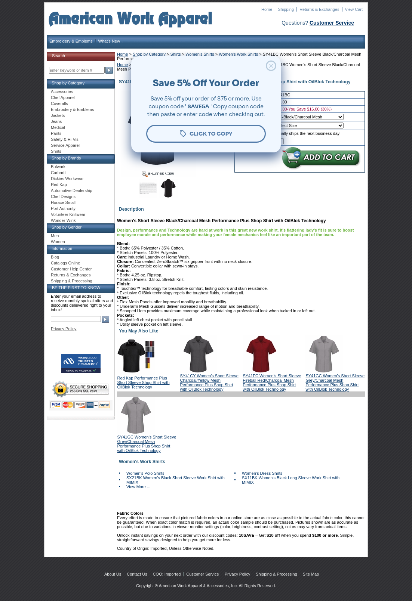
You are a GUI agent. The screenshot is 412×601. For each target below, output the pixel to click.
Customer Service (332, 23)
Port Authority (63, 208)
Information (62, 248)
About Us (112, 574)
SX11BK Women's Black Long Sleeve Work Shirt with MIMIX (290, 479)
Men (55, 235)
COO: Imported (167, 574)
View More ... (138, 486)
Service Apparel (65, 145)
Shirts (175, 54)
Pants (56, 133)
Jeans (56, 121)
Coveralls (59, 103)
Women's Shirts (199, 54)
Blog (55, 257)
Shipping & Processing (71, 281)
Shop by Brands (66, 158)
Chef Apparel (63, 97)
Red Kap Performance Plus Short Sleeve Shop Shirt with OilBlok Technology (143, 382)
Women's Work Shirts (238, 54)
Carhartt (58, 172)
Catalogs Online (65, 263)
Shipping (286, 9)
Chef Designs (63, 196)
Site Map (311, 574)
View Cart (354, 9)
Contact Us (137, 574)
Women (58, 241)
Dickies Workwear (67, 178)
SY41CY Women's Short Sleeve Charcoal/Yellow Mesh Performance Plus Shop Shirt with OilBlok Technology (209, 382)
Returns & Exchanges (319, 9)
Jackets (58, 115)
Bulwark (58, 166)
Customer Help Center (71, 269)
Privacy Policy (63, 328)
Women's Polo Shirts (145, 473)
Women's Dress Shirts (262, 473)
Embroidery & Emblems (71, 41)
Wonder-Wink (63, 220)
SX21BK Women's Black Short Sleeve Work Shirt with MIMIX (175, 479)
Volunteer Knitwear (68, 214)
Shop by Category (149, 54)
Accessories (62, 91)
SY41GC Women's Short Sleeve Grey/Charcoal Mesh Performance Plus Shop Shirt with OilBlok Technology (335, 382)
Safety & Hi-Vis (65, 139)
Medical (58, 127)
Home (266, 9)
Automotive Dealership (71, 190)
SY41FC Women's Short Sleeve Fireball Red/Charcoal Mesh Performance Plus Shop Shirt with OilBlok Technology (272, 382)
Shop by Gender (67, 227)
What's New (109, 41)
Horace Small (63, 202)
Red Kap (59, 184)
